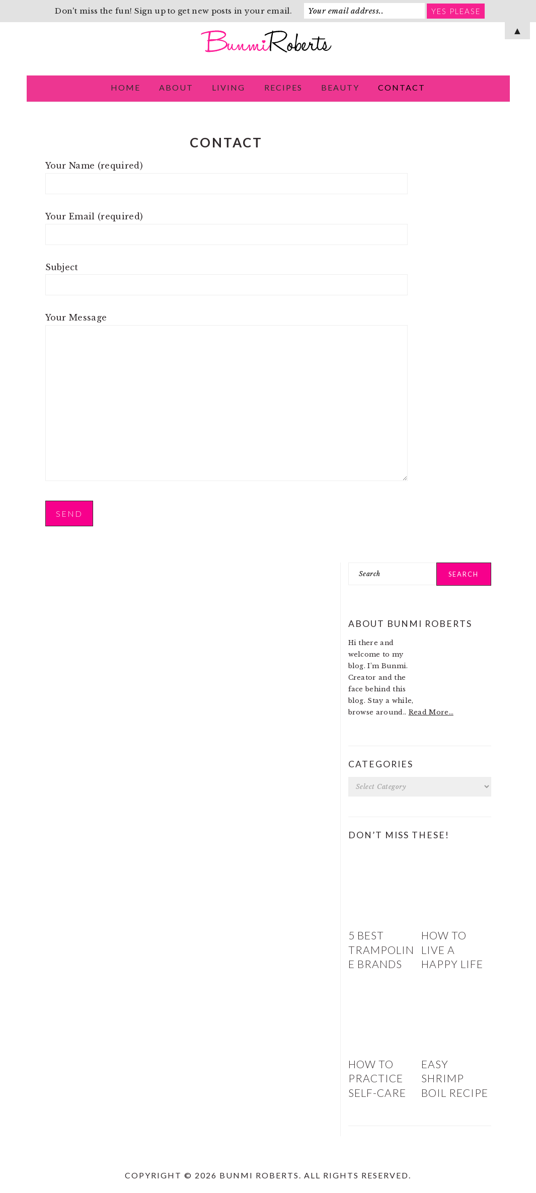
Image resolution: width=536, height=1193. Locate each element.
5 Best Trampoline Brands (381, 949)
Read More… (431, 712)
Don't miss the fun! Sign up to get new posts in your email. (173, 11)
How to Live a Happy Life (452, 949)
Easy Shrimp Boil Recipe (454, 1078)
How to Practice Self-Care (377, 1078)
